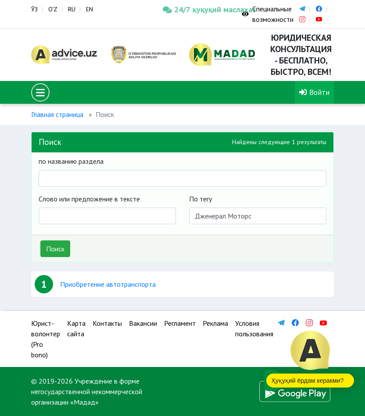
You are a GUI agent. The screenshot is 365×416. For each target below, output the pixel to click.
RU (71, 9)
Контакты (107, 323)
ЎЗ (34, 9)
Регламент (180, 323)
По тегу (200, 198)
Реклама (215, 323)
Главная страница (57, 114)
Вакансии (143, 323)
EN (89, 9)
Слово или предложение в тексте (89, 198)
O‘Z (52, 9)
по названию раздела (71, 161)
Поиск (55, 248)
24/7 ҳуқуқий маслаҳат (196, 9)
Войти (314, 92)
